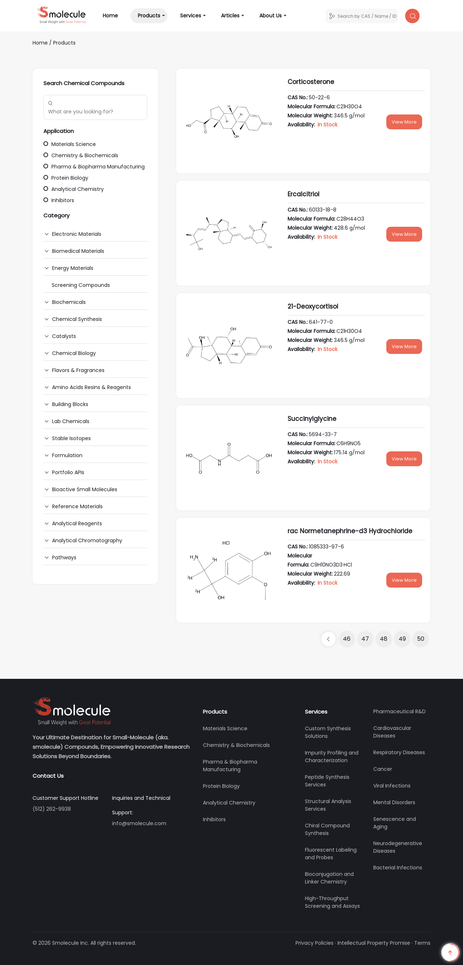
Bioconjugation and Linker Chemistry (329, 877)
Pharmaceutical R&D (399, 711)
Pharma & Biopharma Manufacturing (94, 166)
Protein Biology (65, 177)
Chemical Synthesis (77, 319)
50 (420, 639)
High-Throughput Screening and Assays (332, 902)
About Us (270, 15)
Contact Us (48, 776)
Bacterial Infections (397, 867)
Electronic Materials (76, 234)
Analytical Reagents (77, 523)
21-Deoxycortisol (313, 306)
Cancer (382, 769)
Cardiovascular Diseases (392, 731)
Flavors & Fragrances (78, 370)
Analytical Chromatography (87, 540)
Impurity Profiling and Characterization (331, 756)
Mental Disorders (394, 802)
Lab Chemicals (70, 421)
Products (149, 15)
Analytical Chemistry (73, 189)
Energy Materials (72, 268)
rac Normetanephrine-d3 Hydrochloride (350, 531)
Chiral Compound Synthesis (327, 829)
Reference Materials (77, 506)
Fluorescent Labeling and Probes (331, 853)
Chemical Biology (74, 353)
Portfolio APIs (68, 472)
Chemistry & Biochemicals (80, 155)
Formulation (67, 455)
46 (347, 639)
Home (114, 15)
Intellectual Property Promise (373, 943)
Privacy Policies (315, 943)
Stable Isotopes (71, 438)
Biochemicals (69, 302)
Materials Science (69, 144)
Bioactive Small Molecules (84, 489)
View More (404, 121)
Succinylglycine (312, 418)
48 (383, 639)
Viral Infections (392, 785)
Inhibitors (58, 200)
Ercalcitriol (303, 194)
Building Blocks (70, 404)
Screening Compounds (81, 285)
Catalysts (64, 336)
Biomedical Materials (78, 251)
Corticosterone (311, 82)
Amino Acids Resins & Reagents (91, 387)
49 (402, 639)
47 (365, 639)
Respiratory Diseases (399, 752)
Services (190, 15)
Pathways (64, 557)
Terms (422, 943)
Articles (230, 15)
